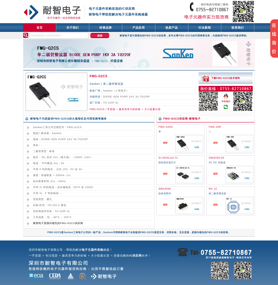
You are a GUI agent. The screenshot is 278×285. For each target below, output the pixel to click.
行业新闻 (204, 27)
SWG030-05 (216, 157)
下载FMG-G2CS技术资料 (225, 78)
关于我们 (72, 27)
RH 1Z (213, 188)
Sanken (108, 90)
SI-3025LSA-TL (168, 157)
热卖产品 (171, 27)
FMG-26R (215, 126)
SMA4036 (164, 188)
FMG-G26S (165, 126)
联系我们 (237, 27)
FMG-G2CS (98, 76)
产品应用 (138, 27)
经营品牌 (105, 27)
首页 (39, 27)
